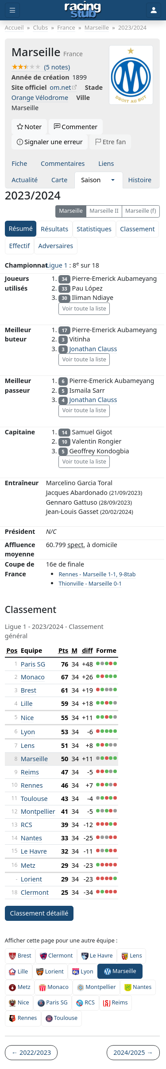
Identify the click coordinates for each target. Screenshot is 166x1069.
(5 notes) (41, 67)
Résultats (54, 229)
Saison (90, 180)
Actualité (25, 180)
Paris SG (33, 664)
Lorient (31, 879)
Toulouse (34, 798)
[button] (112, 180)
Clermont (35, 892)
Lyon (28, 732)
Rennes (32, 785)
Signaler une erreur (50, 142)
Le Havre (34, 851)
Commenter (76, 127)
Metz (28, 865)
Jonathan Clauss (93, 349)
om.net (60, 87)
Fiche (19, 163)
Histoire (140, 180)
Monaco (33, 677)
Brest (28, 690)
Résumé (20, 228)
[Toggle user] (153, 10)
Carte (59, 180)
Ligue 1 (57, 265)
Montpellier (38, 811)
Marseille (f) (140, 211)
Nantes (31, 838)
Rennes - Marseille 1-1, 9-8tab (96, 574)
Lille (27, 703)
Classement (137, 229)
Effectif (19, 245)
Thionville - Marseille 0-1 (90, 583)
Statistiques (94, 229)
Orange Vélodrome (40, 97)
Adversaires (55, 245)
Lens (28, 745)
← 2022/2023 (31, 1052)
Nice (27, 717)
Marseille (71, 211)
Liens (106, 163)
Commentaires (63, 163)
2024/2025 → (133, 1052)
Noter (29, 127)
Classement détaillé (39, 913)
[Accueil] (83, 10)
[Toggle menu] (12, 10)
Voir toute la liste (84, 308)
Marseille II (104, 211)
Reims (30, 772)
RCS (26, 824)
